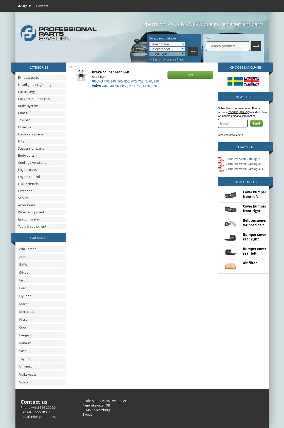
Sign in (24, 6)
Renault (25, 343)
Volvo (23, 382)
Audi (22, 256)
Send (256, 123)
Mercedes (26, 311)
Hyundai (25, 296)
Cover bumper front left (254, 194)
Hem (71, 66)
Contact (42, 6)
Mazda (24, 303)
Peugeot (25, 335)
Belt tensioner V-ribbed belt (255, 222)
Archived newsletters (230, 134)
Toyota (24, 358)
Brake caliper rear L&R (110, 72)
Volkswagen (28, 374)
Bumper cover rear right (254, 236)
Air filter (250, 263)
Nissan (24, 319)
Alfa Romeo (27, 249)
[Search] (228, 46)
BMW (23, 264)
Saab (23, 351)
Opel (22, 327)
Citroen (24, 272)
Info (190, 75)
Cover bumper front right (254, 208)
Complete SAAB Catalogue (243, 158)
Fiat (22, 280)
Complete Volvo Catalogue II (240, 169)
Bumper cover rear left (254, 251)
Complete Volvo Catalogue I (240, 164)
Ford (22, 288)
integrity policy (238, 112)
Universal (26, 366)
